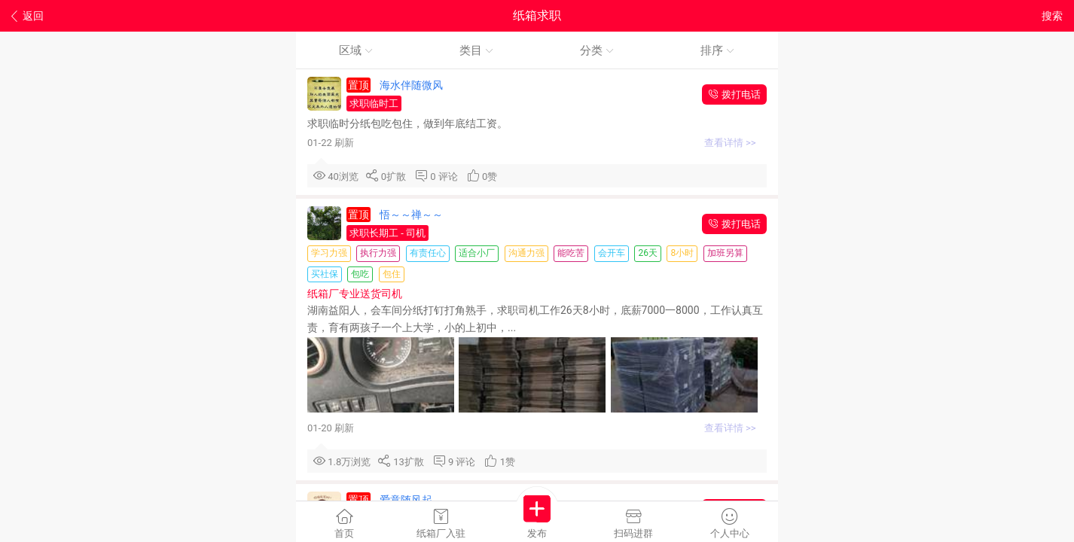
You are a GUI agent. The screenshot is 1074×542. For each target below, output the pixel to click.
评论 (450, 176)
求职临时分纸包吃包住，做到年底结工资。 (408, 123)
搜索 (1052, 16)
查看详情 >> (731, 142)
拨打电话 (734, 94)
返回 (27, 16)
